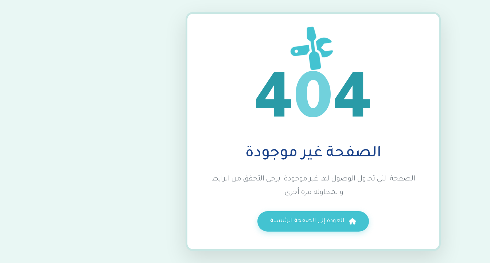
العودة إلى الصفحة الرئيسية (245, 221)
